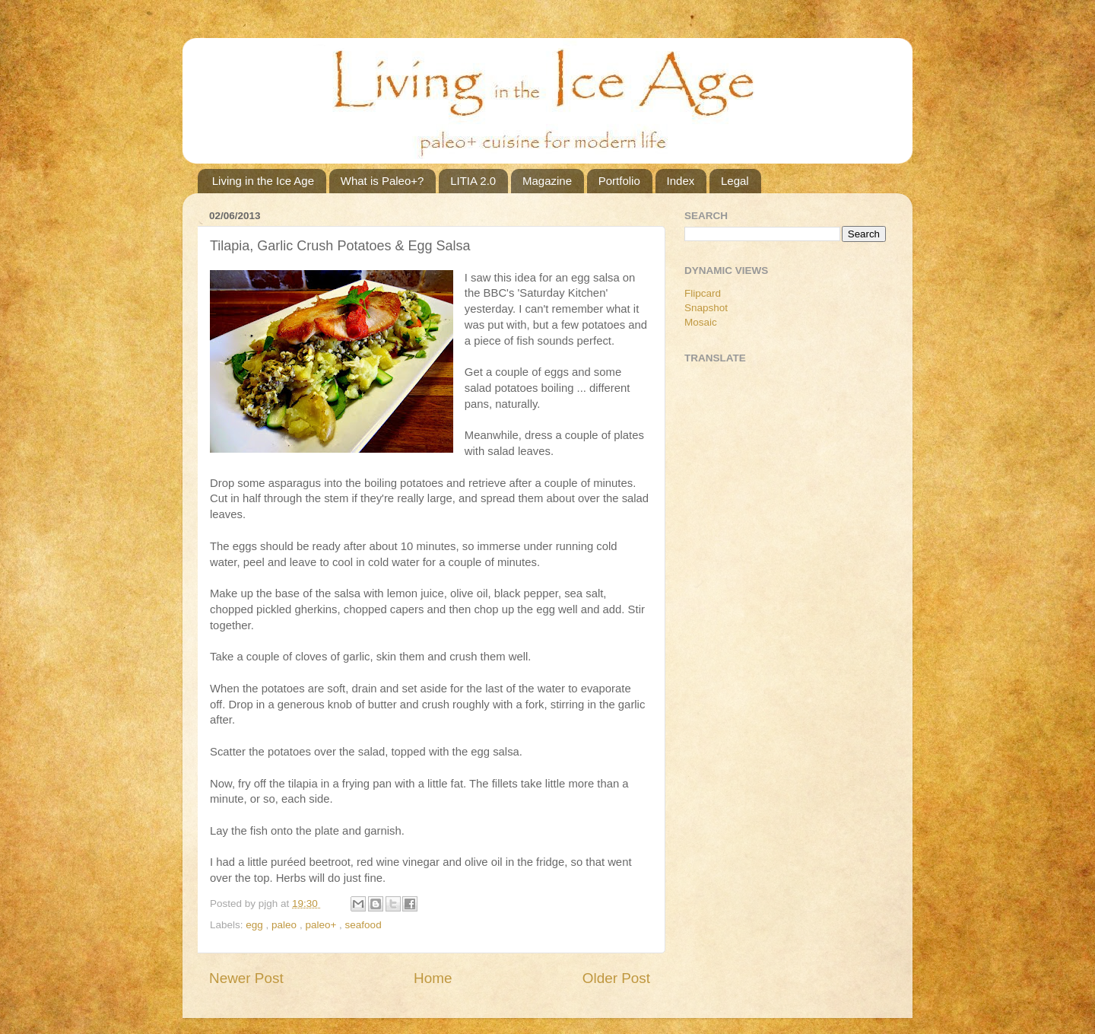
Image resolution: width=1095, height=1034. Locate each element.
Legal (735, 180)
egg (255, 925)
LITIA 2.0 (473, 180)
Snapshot (706, 307)
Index (681, 180)
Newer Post (246, 978)
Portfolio (619, 180)
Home (433, 978)
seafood (363, 925)
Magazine (547, 180)
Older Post (616, 978)
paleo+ (322, 925)
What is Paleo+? (382, 180)
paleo (285, 925)
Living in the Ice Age (263, 180)
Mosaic (700, 322)
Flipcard (702, 293)
